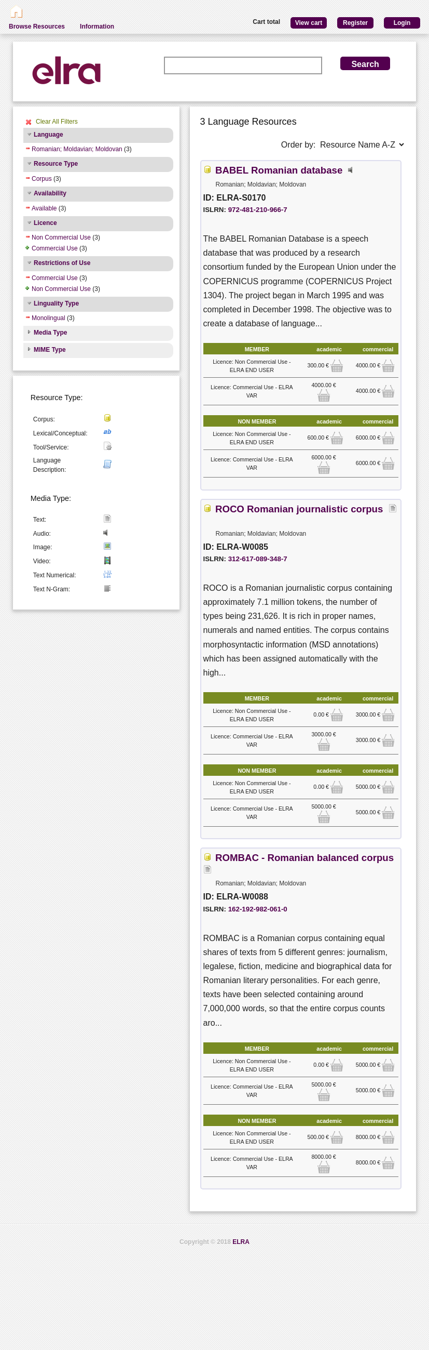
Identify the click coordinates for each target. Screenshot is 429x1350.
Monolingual (48, 318)
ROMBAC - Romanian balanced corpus (304, 857)
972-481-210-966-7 (257, 210)
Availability (50, 193)
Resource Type (56, 163)
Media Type (50, 332)
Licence (45, 223)
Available (44, 208)
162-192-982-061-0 (257, 909)
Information (97, 26)
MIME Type (50, 349)
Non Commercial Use (61, 237)
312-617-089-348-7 (257, 559)
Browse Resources (37, 26)
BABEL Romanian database (278, 170)
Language (48, 134)
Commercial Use (55, 248)
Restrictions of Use (62, 263)
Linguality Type (56, 303)
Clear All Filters (57, 121)
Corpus (42, 178)
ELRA (241, 1242)
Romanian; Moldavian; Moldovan (77, 149)
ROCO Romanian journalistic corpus (299, 509)
